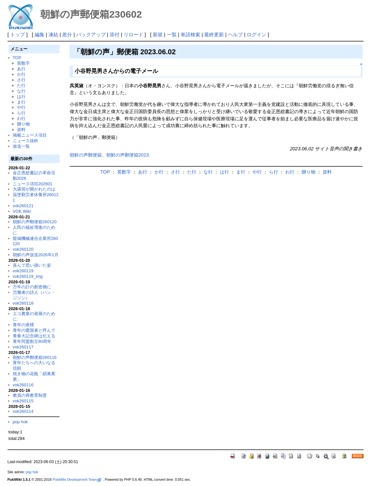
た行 (21, 85)
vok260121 (23, 205)
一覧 (172, 34)
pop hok (20, 421)
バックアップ (91, 34)
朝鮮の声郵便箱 (86, 155)
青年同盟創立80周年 (32, 341)
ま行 (21, 102)
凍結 (53, 34)
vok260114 (23, 411)
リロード (133, 34)
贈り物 (23, 124)
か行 (21, 74)
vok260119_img (28, 276)
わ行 (21, 118)
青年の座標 (23, 324)
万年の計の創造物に (32, 286)
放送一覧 (21, 146)
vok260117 (23, 346)
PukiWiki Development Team (77, 479)
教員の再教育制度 (30, 395)
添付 (114, 34)
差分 (67, 34)
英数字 (23, 63)
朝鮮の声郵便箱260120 (35, 221)
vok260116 (23, 384)
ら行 (21, 112)
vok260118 (23, 303)
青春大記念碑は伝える (34, 335)
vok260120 (23, 249)
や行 (21, 107)
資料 (21, 129)
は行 (21, 96)
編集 (39, 34)
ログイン (256, 34)
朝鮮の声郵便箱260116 (35, 357)
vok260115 (23, 400)
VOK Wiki (22, 211)
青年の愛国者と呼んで (34, 330)
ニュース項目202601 (32, 183)
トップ (17, 34)
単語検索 (190, 34)
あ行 (21, 68)
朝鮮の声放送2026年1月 (36, 254)
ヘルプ (235, 34)
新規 (158, 34)
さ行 (21, 79)
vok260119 (23, 270)
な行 (21, 91)
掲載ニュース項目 (30, 135)
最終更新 (214, 34)
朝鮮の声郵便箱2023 (127, 155)
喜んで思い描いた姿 (32, 265)
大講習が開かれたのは (34, 189)
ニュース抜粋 (25, 140)
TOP (17, 57)
